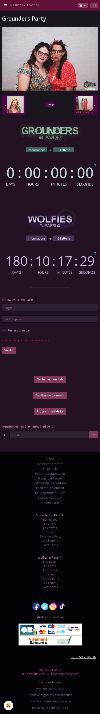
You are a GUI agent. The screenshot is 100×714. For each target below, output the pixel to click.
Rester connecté (16, 330)
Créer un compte (12, 340)
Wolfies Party (50, 579)
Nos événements (50, 464)
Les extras (50, 528)
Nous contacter (50, 478)
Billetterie (50, 468)
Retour (50, 104)
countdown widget (50, 175)
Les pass (50, 524)
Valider (8, 350)
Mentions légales (50, 682)
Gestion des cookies (50, 689)
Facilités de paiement (50, 395)
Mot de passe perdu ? (37, 340)
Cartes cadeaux (50, 497)
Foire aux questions (50, 473)
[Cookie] (8, 705)
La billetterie (50, 541)
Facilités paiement (50, 488)
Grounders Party (50, 536)
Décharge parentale (50, 379)
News (50, 459)
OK (93, 435)
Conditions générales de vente (50, 701)
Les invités (50, 519)
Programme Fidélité (50, 411)
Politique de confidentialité (50, 708)
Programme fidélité (50, 492)
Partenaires (50, 545)
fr (92, 5)
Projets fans (50, 502)
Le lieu (50, 532)
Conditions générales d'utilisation (50, 695)
